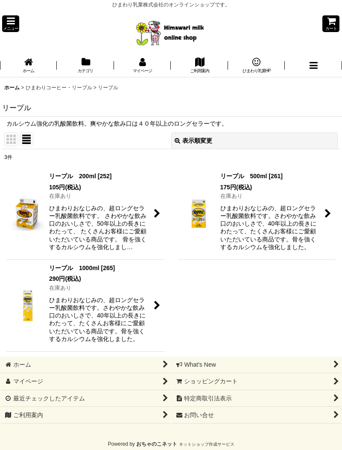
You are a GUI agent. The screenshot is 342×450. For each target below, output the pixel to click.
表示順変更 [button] (193, 140)
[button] (10, 23)
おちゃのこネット (156, 444)
